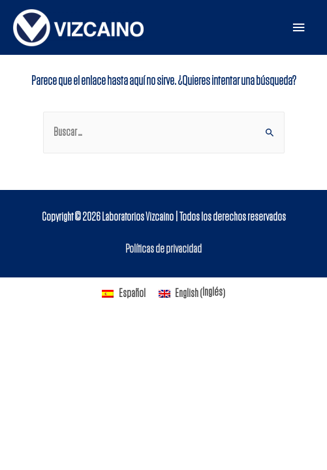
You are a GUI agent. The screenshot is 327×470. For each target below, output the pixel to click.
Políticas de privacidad (163, 249)
